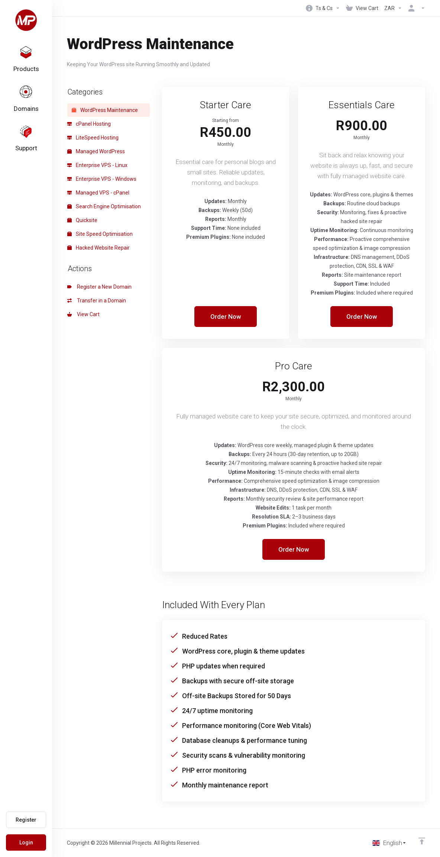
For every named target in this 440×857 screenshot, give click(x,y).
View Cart (83, 314)
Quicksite (82, 220)
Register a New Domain (99, 287)
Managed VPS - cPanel (98, 193)
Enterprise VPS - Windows (101, 179)
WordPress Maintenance (105, 110)
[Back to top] (421, 841)
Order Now (225, 316)
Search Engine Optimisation (104, 206)
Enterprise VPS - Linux (97, 165)
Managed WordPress (96, 151)
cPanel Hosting (89, 124)
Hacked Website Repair (98, 248)
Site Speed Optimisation (100, 234)
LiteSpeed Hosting (93, 138)
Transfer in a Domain (96, 301)
